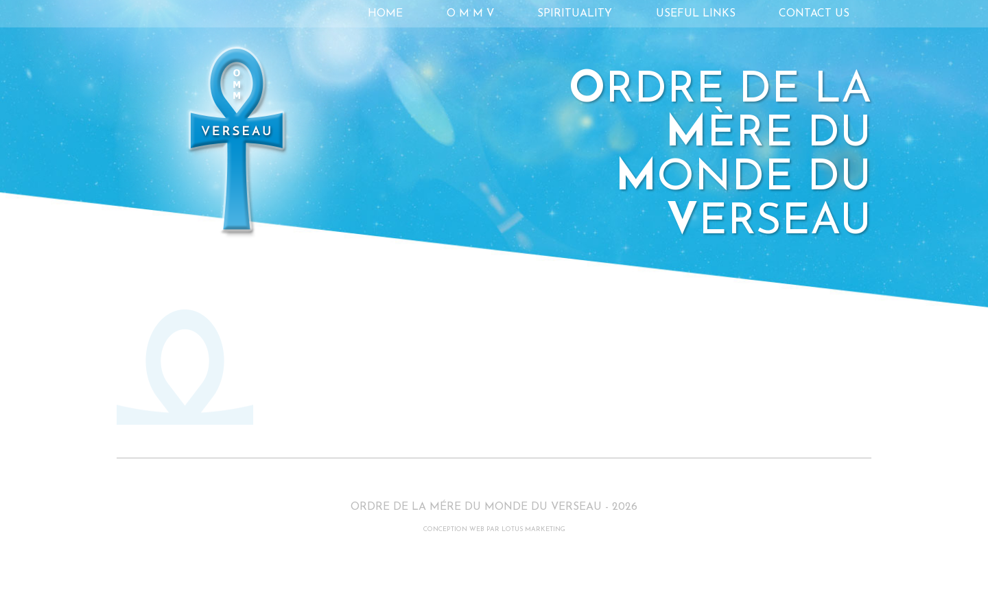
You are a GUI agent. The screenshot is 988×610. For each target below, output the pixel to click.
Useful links (696, 13)
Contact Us (814, 13)
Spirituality (574, 13)
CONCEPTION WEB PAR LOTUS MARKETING (494, 529)
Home (385, 13)
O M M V (470, 13)
